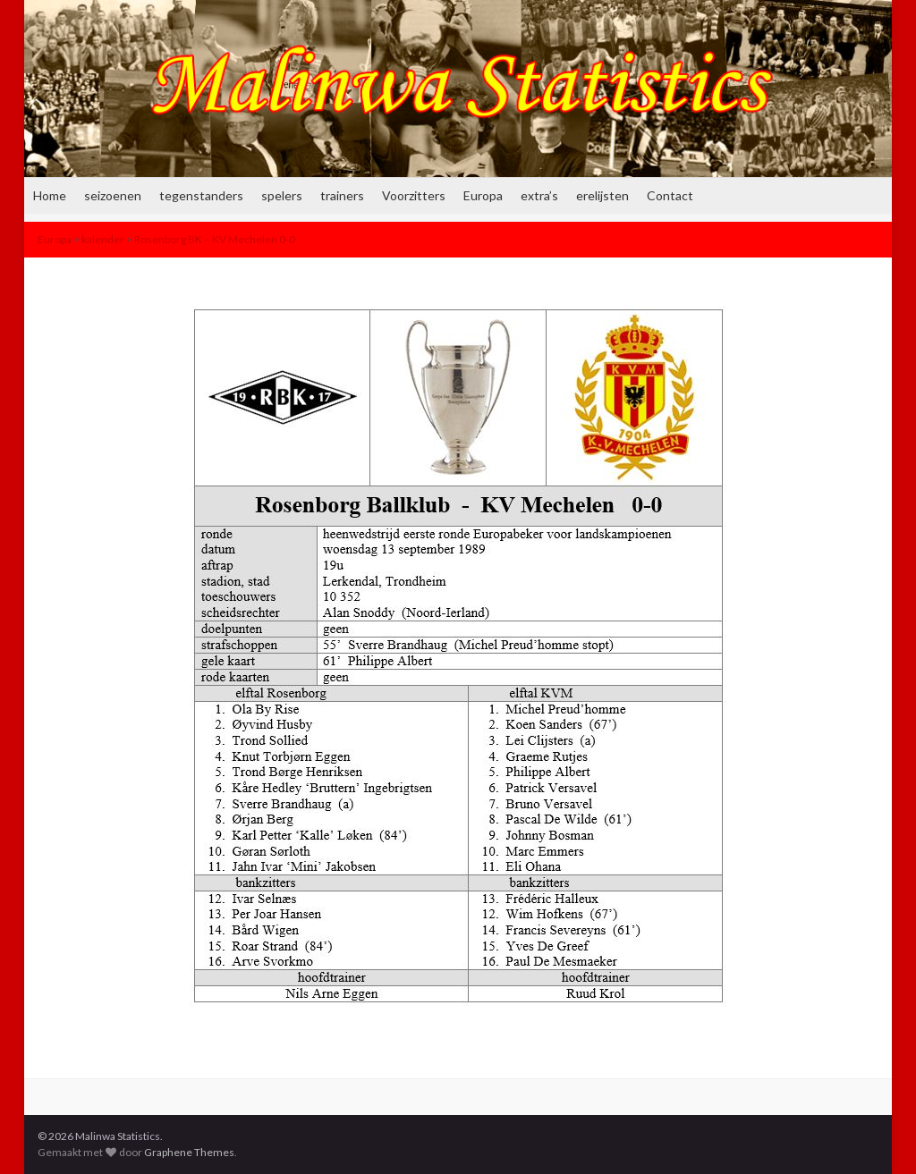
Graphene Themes (189, 1152)
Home (49, 195)
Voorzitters (413, 195)
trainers (342, 195)
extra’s (539, 195)
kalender (102, 239)
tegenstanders (201, 195)
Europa (483, 195)
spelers (281, 195)
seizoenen (112, 195)
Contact (670, 195)
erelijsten (602, 195)
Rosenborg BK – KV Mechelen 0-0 (214, 239)
